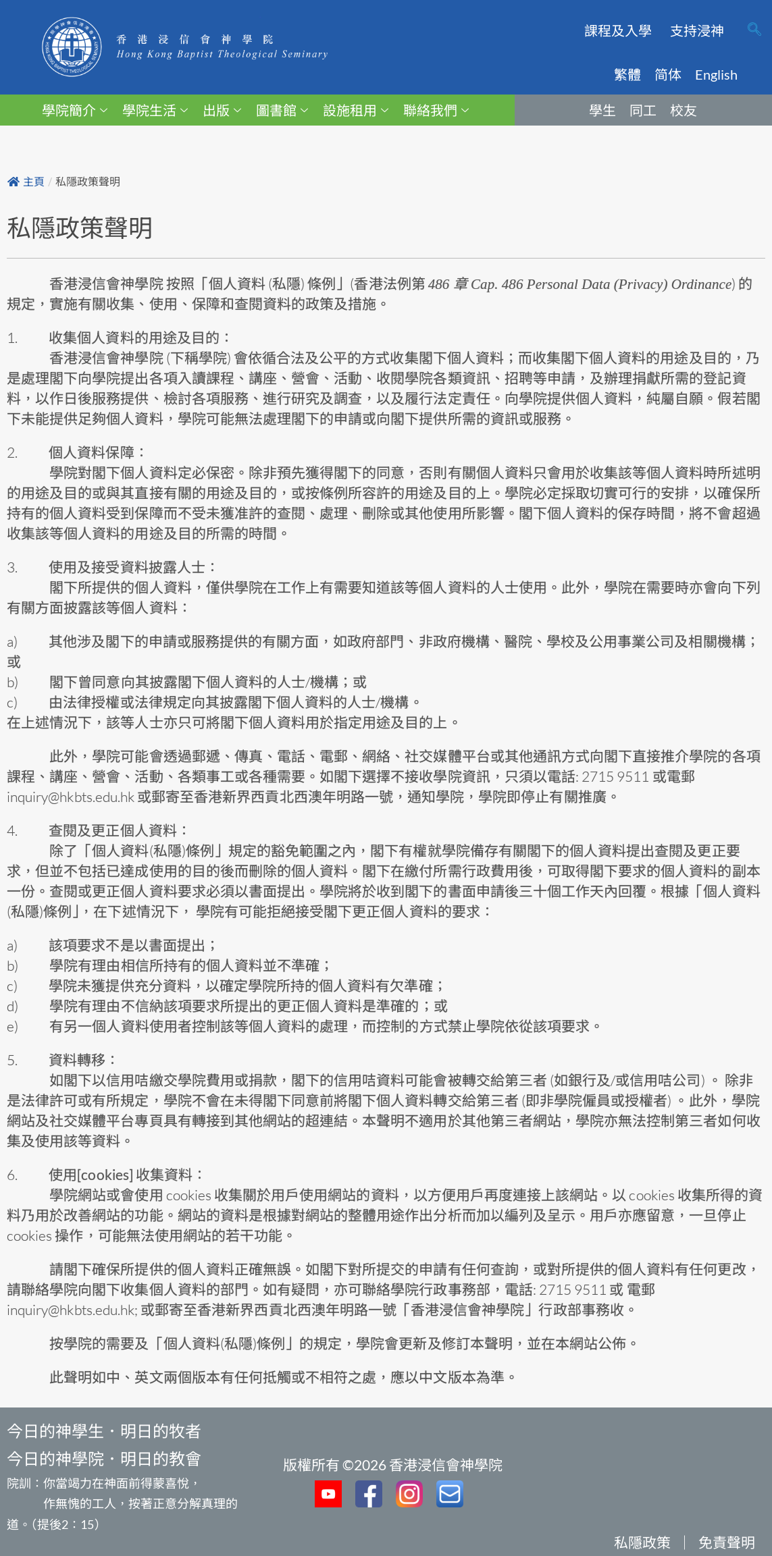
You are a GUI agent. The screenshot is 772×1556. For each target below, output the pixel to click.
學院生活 (155, 110)
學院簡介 (74, 110)
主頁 (26, 182)
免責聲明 (726, 1542)
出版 (222, 110)
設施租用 (355, 110)
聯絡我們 (436, 110)
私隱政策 (642, 1542)
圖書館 (282, 110)
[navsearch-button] (754, 30)
